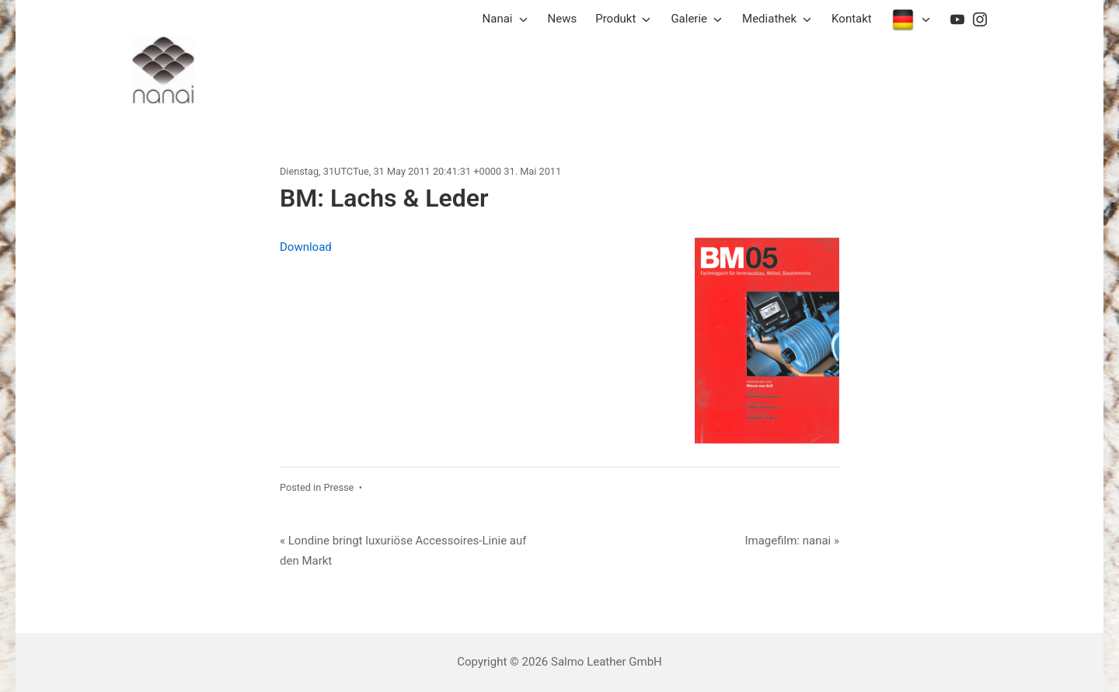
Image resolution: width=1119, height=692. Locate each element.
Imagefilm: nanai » (791, 541)
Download (306, 247)
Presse (338, 487)
